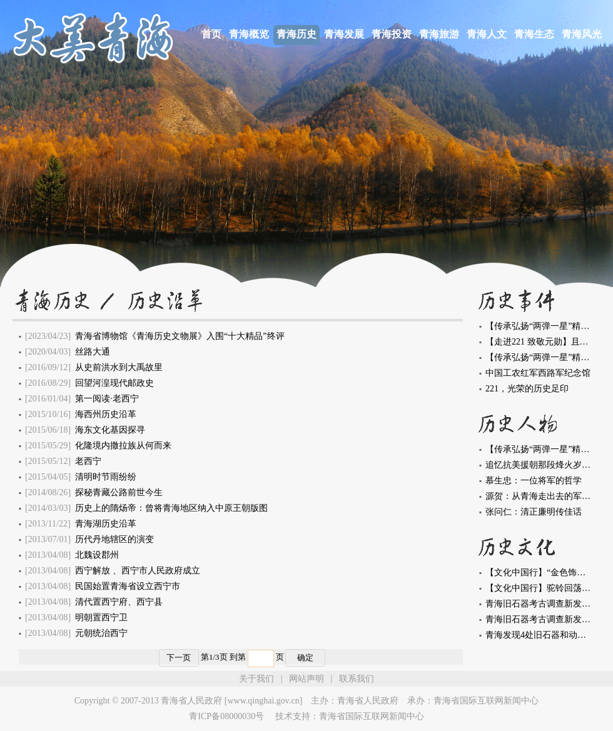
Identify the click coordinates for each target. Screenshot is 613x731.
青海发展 (344, 34)
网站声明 (306, 678)
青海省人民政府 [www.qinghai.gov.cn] (231, 700)
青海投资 (392, 34)
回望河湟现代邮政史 (114, 383)
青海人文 (487, 34)
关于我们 (256, 678)
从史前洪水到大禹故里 (119, 367)
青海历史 (296, 34)
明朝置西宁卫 (101, 617)
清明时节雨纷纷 (105, 476)
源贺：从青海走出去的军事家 (542, 496)
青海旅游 (439, 34)
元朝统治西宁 (101, 633)
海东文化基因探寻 (110, 430)
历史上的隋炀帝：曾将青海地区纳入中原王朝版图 (171, 508)
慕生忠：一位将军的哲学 (533, 480)
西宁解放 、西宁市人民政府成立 (137, 570)
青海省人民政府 (367, 700)
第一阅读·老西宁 (107, 398)
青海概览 (249, 34)
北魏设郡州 (97, 555)
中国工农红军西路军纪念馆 (537, 373)
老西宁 (88, 461)
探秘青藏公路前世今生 (119, 492)
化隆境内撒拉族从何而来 (123, 445)
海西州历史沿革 (105, 414)
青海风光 (582, 34)
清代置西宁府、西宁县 (119, 602)
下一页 (178, 657)
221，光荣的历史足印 (527, 388)
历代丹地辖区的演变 (114, 539)
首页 (211, 34)
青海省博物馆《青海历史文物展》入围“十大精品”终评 (179, 336)
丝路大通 (92, 351)
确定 (305, 657)
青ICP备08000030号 (226, 716)
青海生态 (534, 34)
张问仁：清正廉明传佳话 (533, 512)
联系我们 (356, 678)
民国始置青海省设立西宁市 (127, 586)
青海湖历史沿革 (105, 523)
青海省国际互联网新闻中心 (486, 700)
